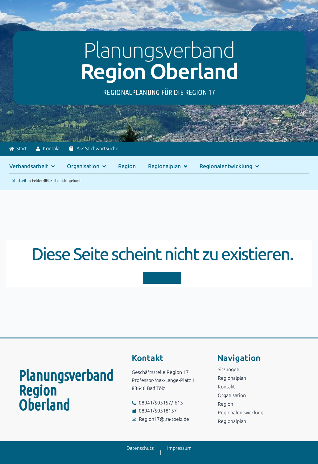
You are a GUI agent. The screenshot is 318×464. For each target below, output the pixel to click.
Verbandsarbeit (32, 166)
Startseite (20, 180)
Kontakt (226, 387)
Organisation (86, 166)
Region (127, 166)
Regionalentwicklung (229, 166)
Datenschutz (140, 448)
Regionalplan (167, 166)
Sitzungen (228, 369)
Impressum (179, 448)
